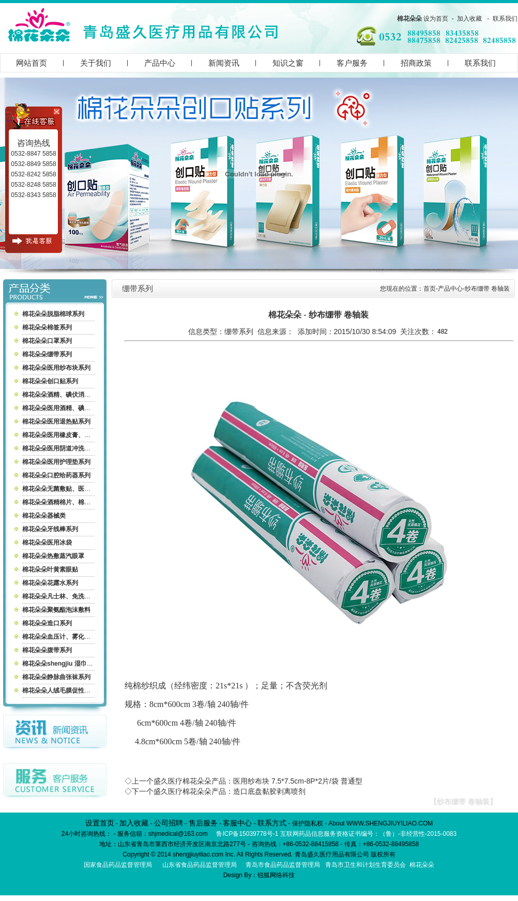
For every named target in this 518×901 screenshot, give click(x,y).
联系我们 (505, 18)
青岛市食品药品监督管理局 (283, 864)
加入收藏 (469, 18)
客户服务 (352, 62)
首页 (429, 288)
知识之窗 (287, 62)
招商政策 (416, 62)
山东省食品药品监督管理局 (199, 864)
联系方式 (271, 823)
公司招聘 (168, 823)
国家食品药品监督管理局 (118, 864)
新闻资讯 (223, 62)
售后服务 (203, 823)
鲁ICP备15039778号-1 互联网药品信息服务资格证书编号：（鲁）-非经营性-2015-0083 (336, 833)
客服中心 (237, 823)
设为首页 (435, 18)
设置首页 (99, 823)
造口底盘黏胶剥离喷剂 (269, 791)
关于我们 (95, 62)
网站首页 (31, 62)
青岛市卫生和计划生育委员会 (365, 864)
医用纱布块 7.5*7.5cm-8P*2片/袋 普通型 (297, 781)
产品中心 (159, 62)
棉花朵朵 (409, 18)
